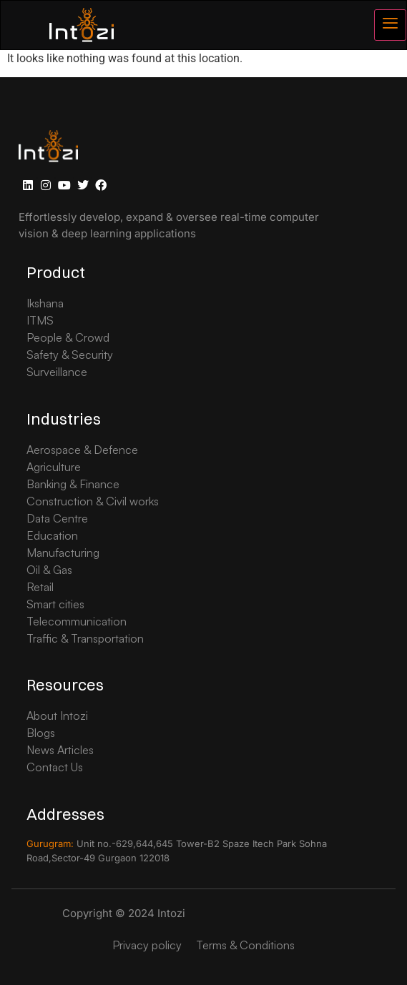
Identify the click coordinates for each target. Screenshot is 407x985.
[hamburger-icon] (390, 25)
